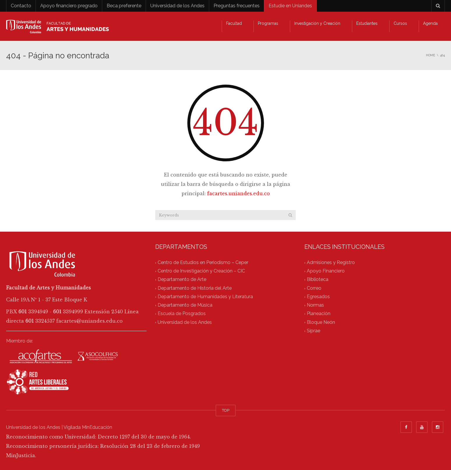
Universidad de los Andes (177, 5)
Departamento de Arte (182, 279)
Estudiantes (367, 23)
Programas (268, 23)
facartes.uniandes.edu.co (238, 193)
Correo (314, 288)
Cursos (400, 23)
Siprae (313, 330)
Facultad (234, 23)
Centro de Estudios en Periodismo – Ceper (203, 262)
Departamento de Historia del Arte (195, 288)
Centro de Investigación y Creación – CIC (201, 271)
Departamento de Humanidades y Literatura (205, 296)
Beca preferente (124, 5)
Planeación (318, 314)
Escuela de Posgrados (182, 314)
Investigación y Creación (317, 23)
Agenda (430, 23)
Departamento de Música (185, 305)
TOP (225, 410)
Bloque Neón (321, 322)
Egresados (318, 296)
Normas (315, 305)
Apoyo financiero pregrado (69, 5)
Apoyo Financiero (326, 271)
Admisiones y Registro (331, 262)
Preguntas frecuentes (237, 5)
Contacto (21, 5)
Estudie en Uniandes (290, 5)
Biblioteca (317, 279)
